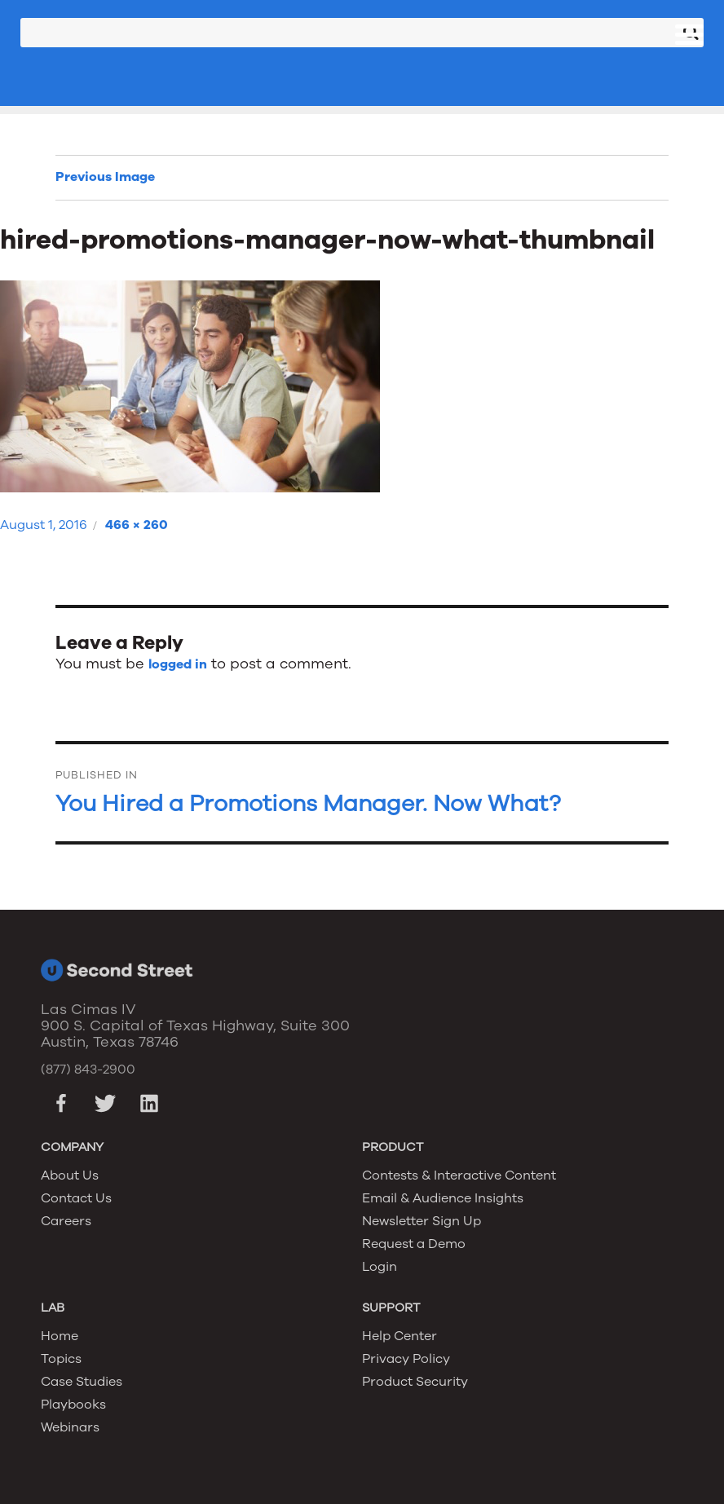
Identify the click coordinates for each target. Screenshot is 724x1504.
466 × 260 (136, 525)
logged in (177, 664)
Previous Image (105, 177)
